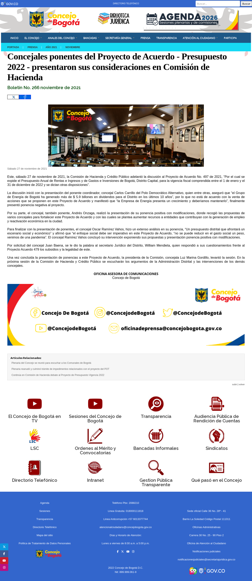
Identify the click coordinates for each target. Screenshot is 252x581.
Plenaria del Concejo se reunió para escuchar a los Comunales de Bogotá (51, 363)
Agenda (44, 502)
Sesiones (44, 510)
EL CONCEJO (33, 38)
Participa (230, 38)
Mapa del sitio (45, 535)
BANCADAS (91, 38)
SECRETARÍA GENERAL (119, 38)
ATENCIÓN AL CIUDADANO (200, 38)
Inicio (14, 38)
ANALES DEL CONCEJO (62, 38)
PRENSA (145, 38)
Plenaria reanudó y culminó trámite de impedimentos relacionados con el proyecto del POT (60, 369)
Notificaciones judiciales (206, 551)
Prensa (33, 47)
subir (234, 384)
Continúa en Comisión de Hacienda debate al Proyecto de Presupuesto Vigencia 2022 (58, 375)
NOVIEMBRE (73, 47)
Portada (13, 47)
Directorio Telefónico (126, 3)
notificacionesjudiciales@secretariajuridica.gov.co (206, 559)
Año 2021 (51, 47)
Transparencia (166, 38)
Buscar (246, 3)
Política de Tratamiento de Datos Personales (45, 543)
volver (242, 384)
